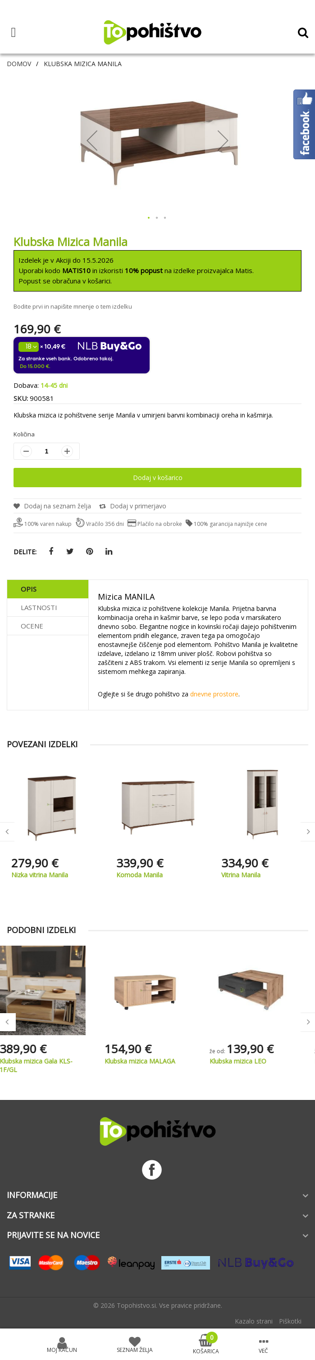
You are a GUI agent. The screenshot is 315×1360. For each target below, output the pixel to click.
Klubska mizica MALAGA (151, 1061)
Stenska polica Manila (42, 875)
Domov (19, 63)
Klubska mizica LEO (249, 1061)
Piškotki (290, 1321)
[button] (92, 140)
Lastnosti (39, 607)
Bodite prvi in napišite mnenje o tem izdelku (73, 306)
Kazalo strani (254, 1321)
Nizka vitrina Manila (144, 875)
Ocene (32, 625)
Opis (29, 588)
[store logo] (152, 32)
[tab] (47, 589)
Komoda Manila (244, 875)
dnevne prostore (214, 694)
